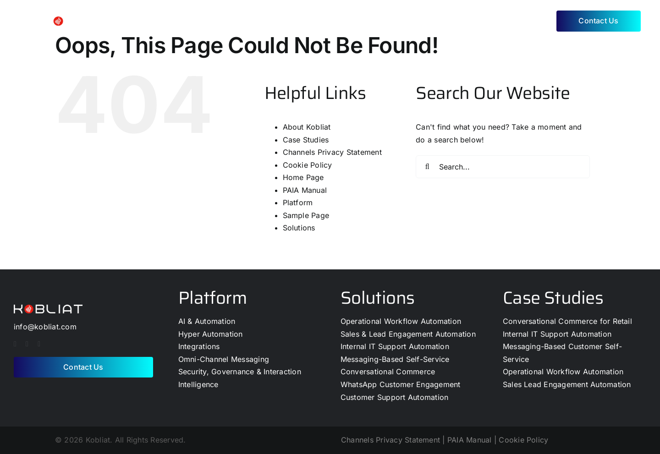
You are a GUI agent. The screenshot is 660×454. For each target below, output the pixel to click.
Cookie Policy (307, 165)
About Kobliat (307, 126)
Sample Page (306, 215)
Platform (298, 202)
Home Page (303, 177)
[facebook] (15, 344)
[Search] (427, 166)
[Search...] (503, 166)
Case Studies (306, 139)
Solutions (299, 227)
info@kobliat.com (45, 326)
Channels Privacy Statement (332, 152)
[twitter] (27, 344)
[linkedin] (39, 344)
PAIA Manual (305, 190)
